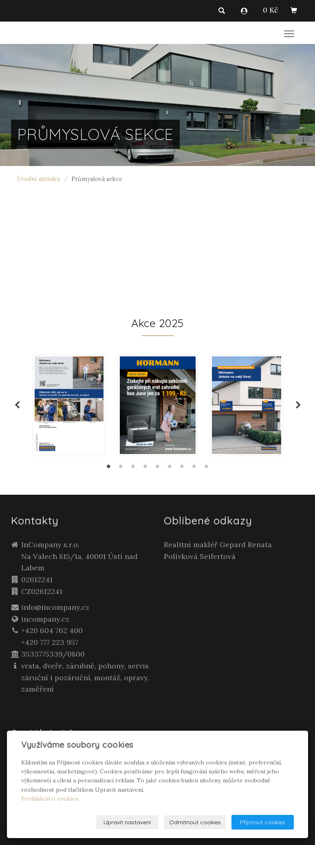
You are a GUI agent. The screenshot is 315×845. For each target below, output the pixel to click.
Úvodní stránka (38, 179)
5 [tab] (158, 468)
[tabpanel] (158, 405)
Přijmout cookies (262, 822)
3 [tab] (133, 468)
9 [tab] (207, 468)
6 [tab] (170, 468)
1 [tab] (109, 468)
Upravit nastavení (127, 822)
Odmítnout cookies (195, 822)
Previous (17, 405)
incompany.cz (45, 619)
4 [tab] (145, 468)
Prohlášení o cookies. (50, 798)
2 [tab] (121, 468)
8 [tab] (194, 468)
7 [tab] (182, 468)
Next (298, 405)
